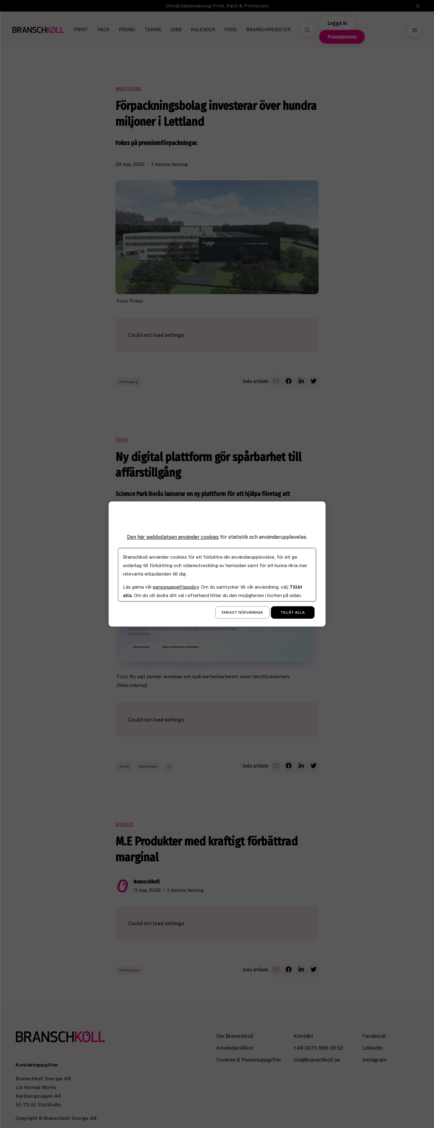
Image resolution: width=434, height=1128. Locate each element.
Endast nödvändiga (242, 612)
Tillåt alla (292, 612)
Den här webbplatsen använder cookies (173, 537)
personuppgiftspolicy (176, 587)
